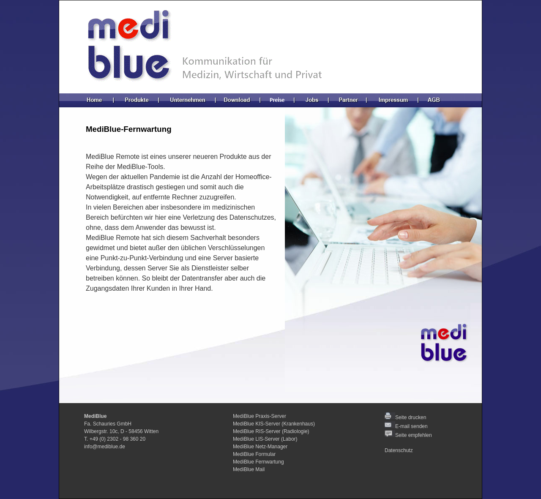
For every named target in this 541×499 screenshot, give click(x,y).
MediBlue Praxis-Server (259, 416)
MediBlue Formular (254, 454)
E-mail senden (411, 426)
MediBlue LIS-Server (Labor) (265, 439)
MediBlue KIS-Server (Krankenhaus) (274, 424)
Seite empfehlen (408, 435)
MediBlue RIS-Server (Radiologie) (271, 431)
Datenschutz (399, 450)
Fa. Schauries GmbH (107, 424)
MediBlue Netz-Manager (260, 447)
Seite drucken (405, 417)
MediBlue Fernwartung (258, 462)
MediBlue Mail (249, 469)
